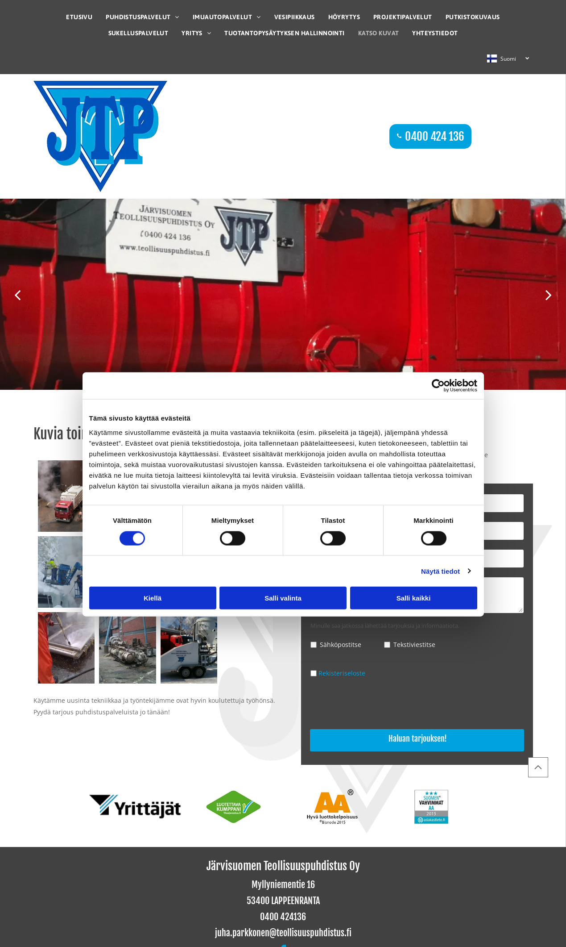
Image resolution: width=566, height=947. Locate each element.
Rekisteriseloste (341, 673)
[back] (17, 294)
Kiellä (152, 598)
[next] (548, 294)
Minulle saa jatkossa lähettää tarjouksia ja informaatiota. (384, 626)
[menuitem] (79, 17)
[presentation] (378, 704)
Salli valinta (283, 598)
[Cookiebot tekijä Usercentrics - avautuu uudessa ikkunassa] (438, 385)
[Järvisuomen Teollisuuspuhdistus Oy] (66, 496)
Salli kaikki (414, 598)
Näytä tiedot (440, 571)
